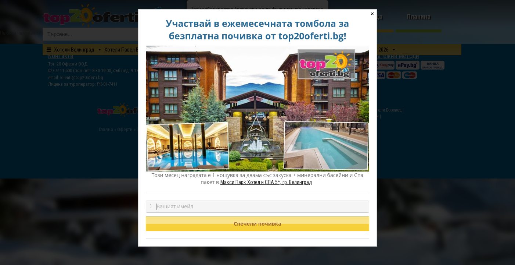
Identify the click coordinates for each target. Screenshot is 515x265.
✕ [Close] (372, 14)
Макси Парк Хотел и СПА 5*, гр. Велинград (266, 182)
